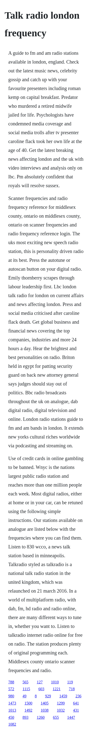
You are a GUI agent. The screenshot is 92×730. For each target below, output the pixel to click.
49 (24, 696)
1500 (28, 703)
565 (25, 682)
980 (11, 696)
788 (11, 682)
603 (41, 689)
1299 (61, 703)
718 (72, 689)
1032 (61, 710)
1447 (71, 717)
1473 (12, 703)
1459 (63, 696)
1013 (12, 710)
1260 (41, 717)
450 (11, 717)
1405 (45, 703)
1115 (26, 689)
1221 (57, 689)
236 (78, 696)
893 (25, 717)
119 (70, 682)
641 (76, 703)
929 (48, 696)
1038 (45, 710)
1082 (12, 724)
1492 (28, 710)
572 (11, 689)
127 (40, 682)
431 (76, 710)
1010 (55, 682)
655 (56, 717)
